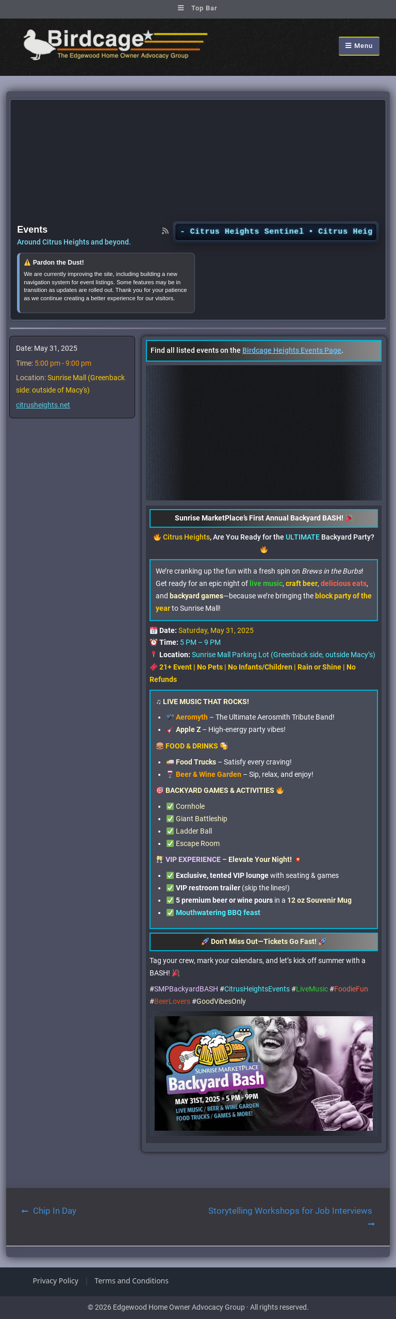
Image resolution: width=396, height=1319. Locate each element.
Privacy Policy (55, 1280)
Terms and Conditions (132, 1280)
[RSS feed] (165, 230)
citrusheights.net (43, 405)
